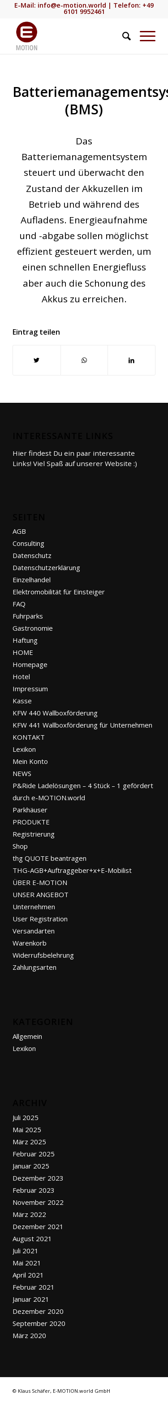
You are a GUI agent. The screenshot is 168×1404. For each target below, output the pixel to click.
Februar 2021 (34, 1286)
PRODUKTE (31, 821)
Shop (20, 846)
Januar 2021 (31, 1299)
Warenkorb (30, 942)
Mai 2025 (27, 1129)
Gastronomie (33, 628)
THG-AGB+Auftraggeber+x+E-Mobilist (72, 870)
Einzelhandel (32, 579)
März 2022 (29, 1214)
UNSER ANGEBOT (41, 894)
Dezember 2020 (38, 1311)
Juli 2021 (26, 1250)
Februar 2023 (34, 1190)
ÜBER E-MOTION (40, 882)
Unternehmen (34, 906)
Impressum (30, 688)
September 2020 (39, 1323)
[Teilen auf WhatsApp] (84, 360)
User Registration (40, 918)
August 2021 (32, 1238)
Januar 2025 (31, 1165)
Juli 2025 (26, 1117)
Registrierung (34, 833)
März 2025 (29, 1141)
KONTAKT (29, 737)
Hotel (21, 676)
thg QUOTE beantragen (49, 858)
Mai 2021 (27, 1262)
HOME (23, 652)
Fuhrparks (28, 615)
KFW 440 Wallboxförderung (55, 712)
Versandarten (34, 930)
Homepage (30, 664)
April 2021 (28, 1274)
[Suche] (122, 36)
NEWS (22, 773)
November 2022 (38, 1202)
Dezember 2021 (38, 1226)
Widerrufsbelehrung (43, 955)
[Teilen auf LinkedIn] (131, 360)
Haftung (25, 640)
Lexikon (24, 749)
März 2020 (29, 1335)
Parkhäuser (30, 809)
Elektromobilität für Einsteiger (59, 591)
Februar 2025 (34, 1153)
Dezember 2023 (38, 1177)
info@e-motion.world (72, 5)
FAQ (19, 603)
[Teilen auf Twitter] (36, 360)
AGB (19, 531)
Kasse (22, 700)
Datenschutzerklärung (46, 567)
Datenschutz (32, 555)
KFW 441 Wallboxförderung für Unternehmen (82, 724)
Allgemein (27, 1036)
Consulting (28, 543)
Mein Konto (30, 761)
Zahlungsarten (34, 967)
